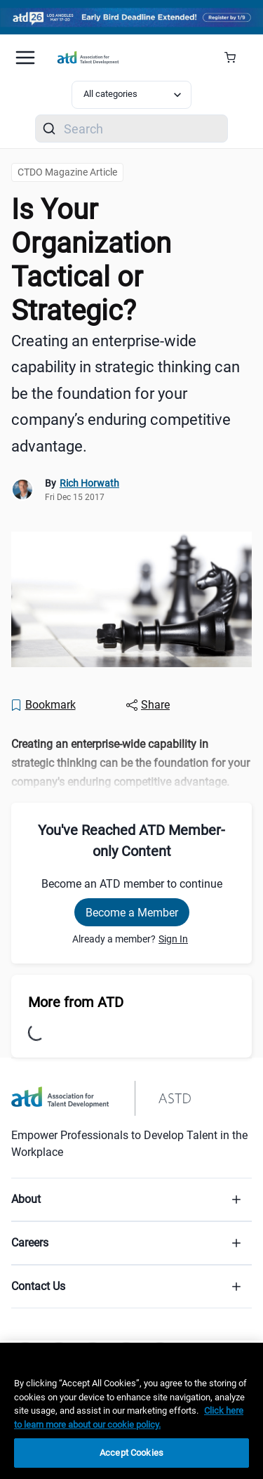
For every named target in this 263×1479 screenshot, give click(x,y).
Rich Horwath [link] (89, 483)
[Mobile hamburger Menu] (25, 57)
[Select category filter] (132, 95)
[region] (131, 1411)
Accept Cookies (131, 1452)
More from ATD (75, 1002)
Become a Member (132, 912)
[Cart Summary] (235, 58)
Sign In (173, 939)
